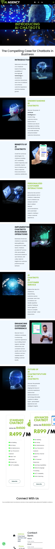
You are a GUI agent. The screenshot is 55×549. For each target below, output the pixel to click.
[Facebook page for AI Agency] (34, 2)
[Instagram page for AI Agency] (38, 2)
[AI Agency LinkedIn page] (42, 2)
